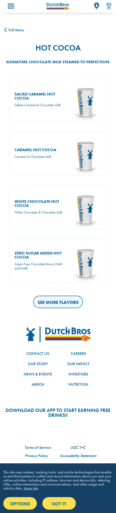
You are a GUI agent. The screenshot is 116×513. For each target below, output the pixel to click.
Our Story (38, 363)
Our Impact (78, 363)
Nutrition (78, 384)
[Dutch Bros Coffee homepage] (58, 6)
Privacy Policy (36, 455)
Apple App (74, 427)
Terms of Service (38, 447)
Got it (59, 503)
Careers (78, 353)
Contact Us (37, 353)
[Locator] (96, 6)
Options (20, 503)
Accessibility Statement (78, 455)
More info (31, 488)
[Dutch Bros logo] (58, 334)
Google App (37, 427)
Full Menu (14, 29)
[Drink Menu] (109, 6)
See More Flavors (58, 302)
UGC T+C (78, 447)
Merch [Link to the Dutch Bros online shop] (37, 384)
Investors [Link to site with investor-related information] (78, 374)
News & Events (38, 374)
